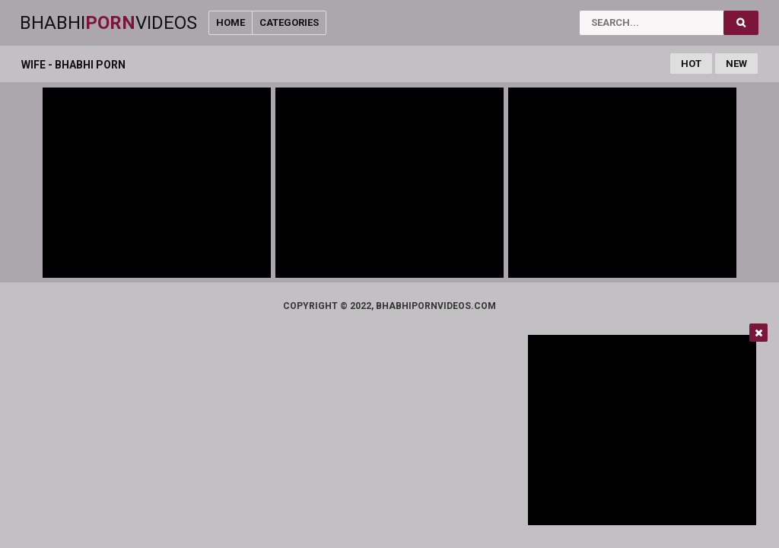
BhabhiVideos (108, 22)
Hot (691, 63)
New (736, 63)
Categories (289, 22)
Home (230, 22)
